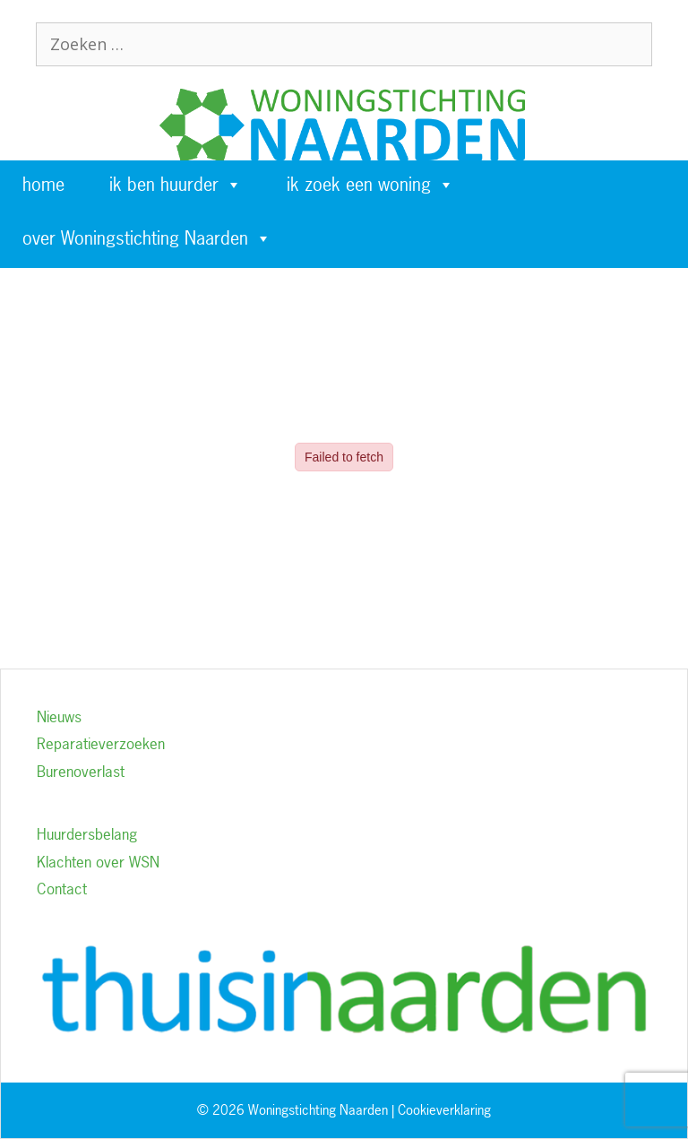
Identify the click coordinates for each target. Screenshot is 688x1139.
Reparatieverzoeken (101, 743)
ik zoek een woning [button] (370, 184)
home (43, 184)
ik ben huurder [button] (175, 184)
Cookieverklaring (444, 1109)
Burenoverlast (81, 771)
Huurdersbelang (87, 834)
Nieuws (59, 716)
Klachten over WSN (98, 861)
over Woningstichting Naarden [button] (146, 238)
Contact (62, 888)
